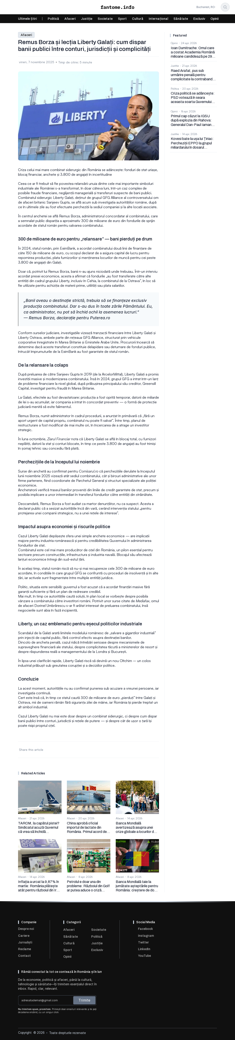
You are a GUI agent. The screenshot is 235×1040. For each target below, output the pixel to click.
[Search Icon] (225, 7)
